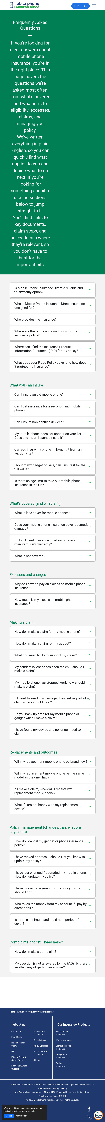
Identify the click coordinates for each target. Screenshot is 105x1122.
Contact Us (16, 1031)
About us (19, 1024)
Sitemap (37, 1060)
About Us (21, 1012)
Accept (9, 1116)
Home (12, 1012)
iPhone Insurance (63, 1040)
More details (21, 1116)
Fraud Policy (17, 1037)
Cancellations (40, 1040)
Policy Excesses (41, 1046)
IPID (13, 1051)
